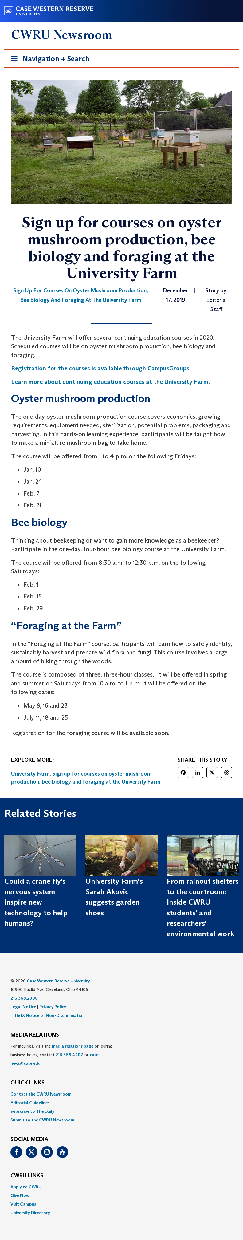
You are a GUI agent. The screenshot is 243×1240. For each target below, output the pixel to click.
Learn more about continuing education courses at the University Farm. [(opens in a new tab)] (110, 381)
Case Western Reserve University (58, 981)
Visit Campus (23, 1204)
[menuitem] (121, 1094)
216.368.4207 (69, 1054)
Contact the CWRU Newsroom (41, 1094)
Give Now (19, 1195)
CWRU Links (26, 1176)
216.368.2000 (24, 998)
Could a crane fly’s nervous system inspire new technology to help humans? (36, 902)
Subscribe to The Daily (32, 1111)
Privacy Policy (52, 1006)
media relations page (72, 1046)
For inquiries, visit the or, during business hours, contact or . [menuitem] (61, 1054)
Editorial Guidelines (29, 1102)
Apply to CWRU (25, 1187)
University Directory (30, 1212)
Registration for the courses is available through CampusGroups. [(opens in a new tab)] (101, 368)
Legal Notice (23, 1006)
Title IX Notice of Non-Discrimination (47, 1015)
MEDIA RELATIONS (34, 1035)
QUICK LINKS (27, 1083)
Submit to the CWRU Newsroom (42, 1120)
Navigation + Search (48, 59)
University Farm (30, 773)
